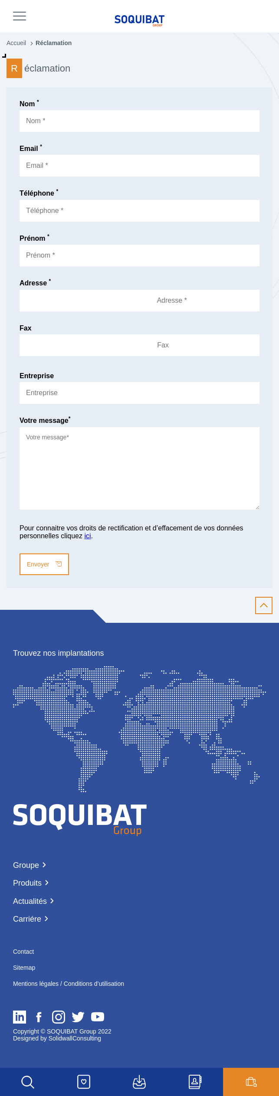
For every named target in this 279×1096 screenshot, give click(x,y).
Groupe (26, 865)
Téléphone (39, 193)
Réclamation (54, 42)
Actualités (30, 901)
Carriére (27, 919)
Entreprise (37, 376)
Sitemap (24, 967)
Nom (29, 104)
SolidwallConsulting (74, 1038)
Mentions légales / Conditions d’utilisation (68, 983)
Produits (27, 883)
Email (31, 148)
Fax (26, 328)
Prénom (34, 238)
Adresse (35, 283)
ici (87, 536)
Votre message (45, 420)
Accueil (16, 42)
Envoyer (44, 564)
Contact (23, 951)
